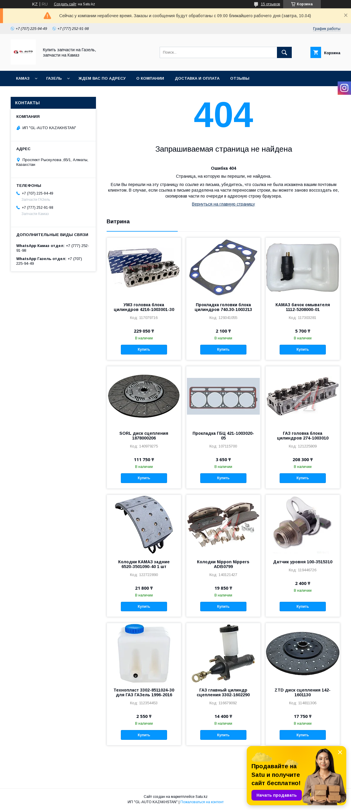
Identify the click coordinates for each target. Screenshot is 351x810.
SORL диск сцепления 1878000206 (143, 435)
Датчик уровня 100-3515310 (302, 561)
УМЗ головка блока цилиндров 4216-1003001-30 (144, 307)
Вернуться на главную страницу (223, 204)
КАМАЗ (23, 78)
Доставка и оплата (197, 78)
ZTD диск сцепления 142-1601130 (303, 692)
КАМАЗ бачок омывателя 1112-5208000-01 (302, 307)
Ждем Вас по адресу (102, 78)
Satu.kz (201, 797)
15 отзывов (270, 4)
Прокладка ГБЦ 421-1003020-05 (223, 435)
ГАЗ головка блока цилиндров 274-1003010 (302, 435)
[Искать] (284, 52)
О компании (150, 78)
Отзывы (239, 78)
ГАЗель (54, 78)
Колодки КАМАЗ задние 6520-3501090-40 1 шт (144, 564)
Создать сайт (65, 4)
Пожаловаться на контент (202, 802)
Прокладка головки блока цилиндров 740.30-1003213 (223, 307)
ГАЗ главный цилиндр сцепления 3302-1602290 (223, 692)
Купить (144, 349)
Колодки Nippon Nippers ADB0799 (223, 564)
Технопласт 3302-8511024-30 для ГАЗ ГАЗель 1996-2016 (143, 692)
